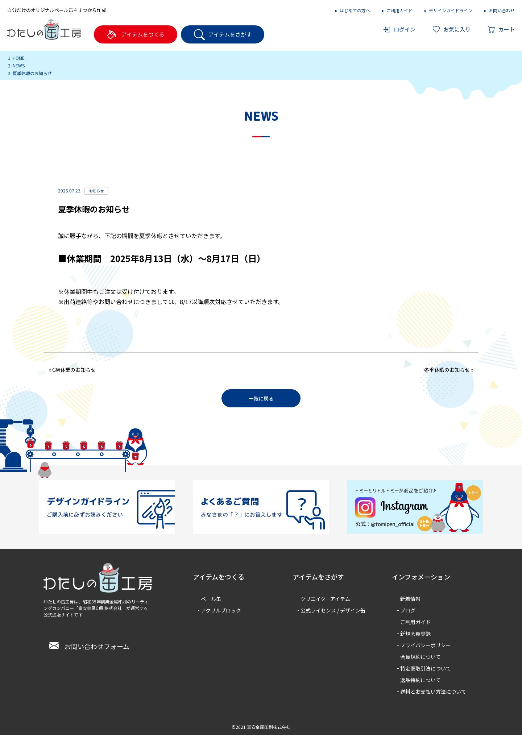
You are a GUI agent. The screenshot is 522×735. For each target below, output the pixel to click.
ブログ (407, 610)
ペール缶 (211, 598)
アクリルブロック (221, 610)
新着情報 (410, 598)
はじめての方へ (352, 10)
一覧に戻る (261, 398)
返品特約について (420, 680)
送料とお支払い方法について (433, 691)
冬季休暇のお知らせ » (448, 369)
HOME (19, 58)
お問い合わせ (499, 10)
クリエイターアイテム (325, 598)
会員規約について (420, 656)
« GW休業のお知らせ (72, 369)
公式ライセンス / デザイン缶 (333, 610)
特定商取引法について (425, 668)
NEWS (19, 65)
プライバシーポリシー (425, 645)
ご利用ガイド (397, 10)
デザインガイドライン (447, 10)
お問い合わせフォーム (89, 646)
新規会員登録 (415, 633)
